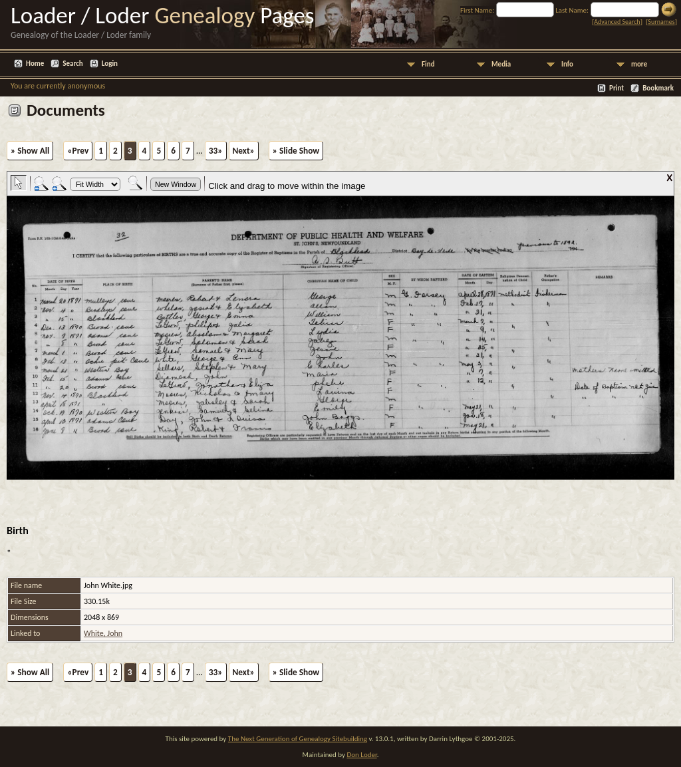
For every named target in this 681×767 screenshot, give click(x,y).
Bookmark (658, 88)
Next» (244, 150)
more (639, 64)
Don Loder (361, 754)
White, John (103, 633)
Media (501, 64)
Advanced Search (617, 21)
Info (567, 64)
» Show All (30, 150)
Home (35, 63)
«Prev (77, 150)
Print (616, 88)
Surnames (661, 21)
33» (216, 150)
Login (110, 63)
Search (72, 63)
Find (428, 64)
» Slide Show (296, 150)
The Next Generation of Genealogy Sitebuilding (297, 738)
